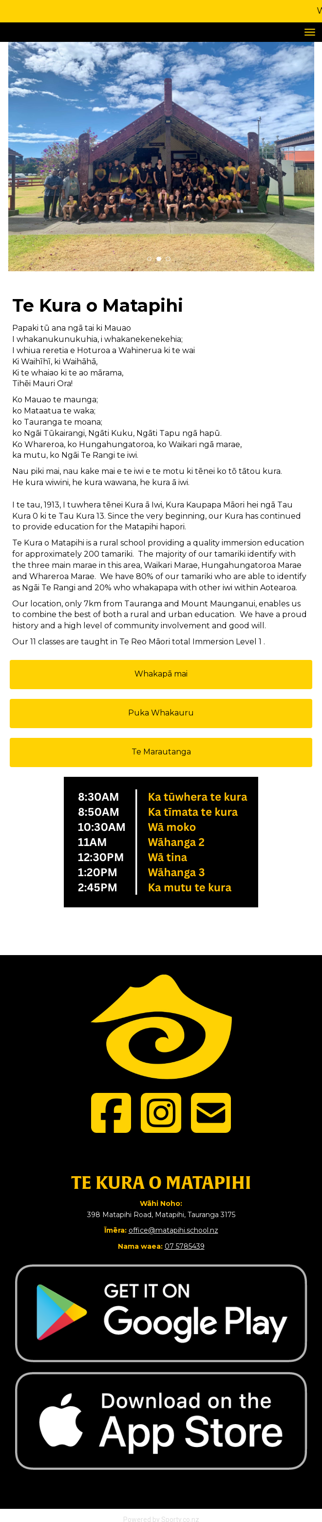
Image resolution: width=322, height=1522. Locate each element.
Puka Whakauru (161, 712)
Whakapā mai (161, 673)
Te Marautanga (161, 751)
